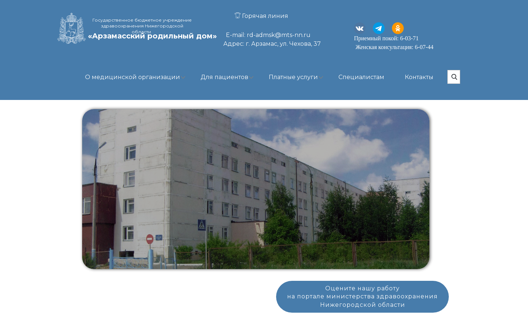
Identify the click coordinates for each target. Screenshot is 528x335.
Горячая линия (261, 15)
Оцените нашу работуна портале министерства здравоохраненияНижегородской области (362, 296)
